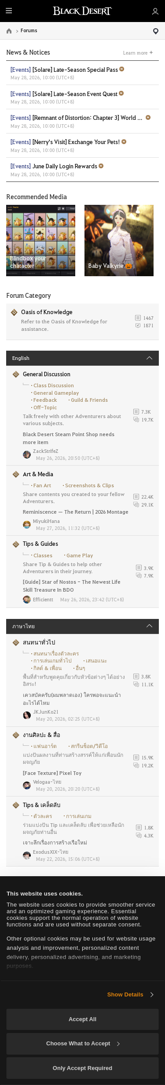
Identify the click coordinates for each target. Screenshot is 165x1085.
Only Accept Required (82, 1068)
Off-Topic (45, 407)
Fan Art (42, 485)
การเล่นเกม (79, 816)
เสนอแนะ (96, 660)
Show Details (125, 994)
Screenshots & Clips (89, 485)
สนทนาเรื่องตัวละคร (56, 653)
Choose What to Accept (82, 1043)
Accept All (82, 1019)
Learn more (135, 52)
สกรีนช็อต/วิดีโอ (89, 746)
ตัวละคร (42, 816)
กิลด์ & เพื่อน (47, 668)
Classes (42, 555)
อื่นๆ (80, 668)
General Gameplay (56, 392)
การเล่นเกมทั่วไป (52, 660)
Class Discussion (53, 385)
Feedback (45, 399)
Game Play (79, 555)
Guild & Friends (89, 399)
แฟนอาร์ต (45, 746)
